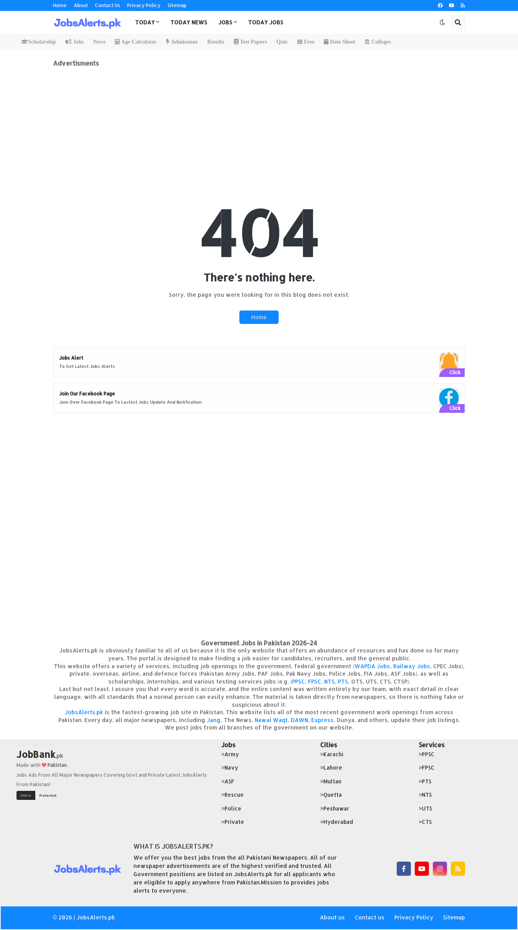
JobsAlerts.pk (84, 712)
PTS (343, 681)
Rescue (232, 794)
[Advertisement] (259, 122)
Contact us (370, 917)
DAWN (299, 720)
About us (332, 917)
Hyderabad (336, 821)
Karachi (331, 754)
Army (230, 754)
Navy (229, 767)
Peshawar (334, 808)
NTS (329, 681)
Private (232, 821)
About (81, 5)
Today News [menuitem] (188, 22)
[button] (442, 22)
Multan (330, 781)
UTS (425, 808)
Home (60, 5)
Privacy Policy (144, 5)
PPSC (298, 681)
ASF (227, 781)
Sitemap (177, 5)
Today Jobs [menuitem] (265, 22)
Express (322, 720)
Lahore (331, 767)
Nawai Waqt (271, 720)
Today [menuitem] (145, 22)
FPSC (314, 681)
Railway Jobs (411, 666)
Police (231, 808)
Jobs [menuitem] (225, 22)
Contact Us (107, 5)
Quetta (331, 794)
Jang (214, 720)
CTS (425, 821)
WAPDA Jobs (372, 666)
